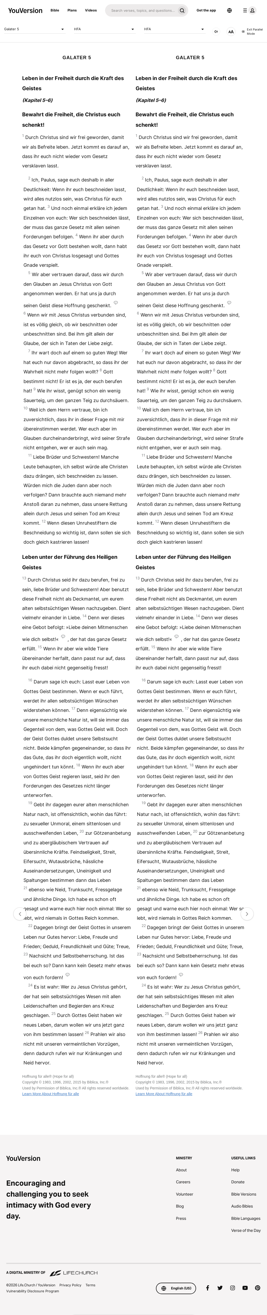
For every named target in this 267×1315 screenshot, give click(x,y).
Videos (91, 10)
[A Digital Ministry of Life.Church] (133, 1270)
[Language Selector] (229, 10)
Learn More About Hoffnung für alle (50, 1094)
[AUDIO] (216, 31)
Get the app (206, 10)
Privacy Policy (70, 1285)
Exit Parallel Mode (252, 32)
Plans (72, 10)
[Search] (140, 10)
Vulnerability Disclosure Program (32, 1291)
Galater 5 (35, 29)
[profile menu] (249, 10)
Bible (55, 10)
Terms (90, 1285)
